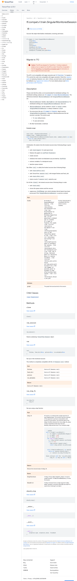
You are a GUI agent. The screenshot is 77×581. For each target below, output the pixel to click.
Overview (4, 10)
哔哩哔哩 (25, 570)
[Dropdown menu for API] (36, 2)
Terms (25, 578)
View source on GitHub (34, 29)
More (28, 10)
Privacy (30, 578)
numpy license (26, 545)
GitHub (72, 2)
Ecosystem (43, 2)
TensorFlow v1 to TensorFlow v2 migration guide (47, 69)
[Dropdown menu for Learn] (29, 2)
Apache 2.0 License (50, 542)
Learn (26, 2)
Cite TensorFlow (54, 572)
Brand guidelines (54, 570)
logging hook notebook (42, 81)
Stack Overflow (54, 567)
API (34, 18)
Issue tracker (53, 562)
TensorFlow (29, 18)
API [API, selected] (34, 2)
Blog (24, 562)
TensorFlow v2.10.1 (8, 7)
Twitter (25, 567)
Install (20, 2)
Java (23, 10)
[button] (10, 16)
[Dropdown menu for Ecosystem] (48, 2)
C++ (18, 10)
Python (49, 18)
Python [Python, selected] (12, 10)
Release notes (53, 565)
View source (30, 311)
